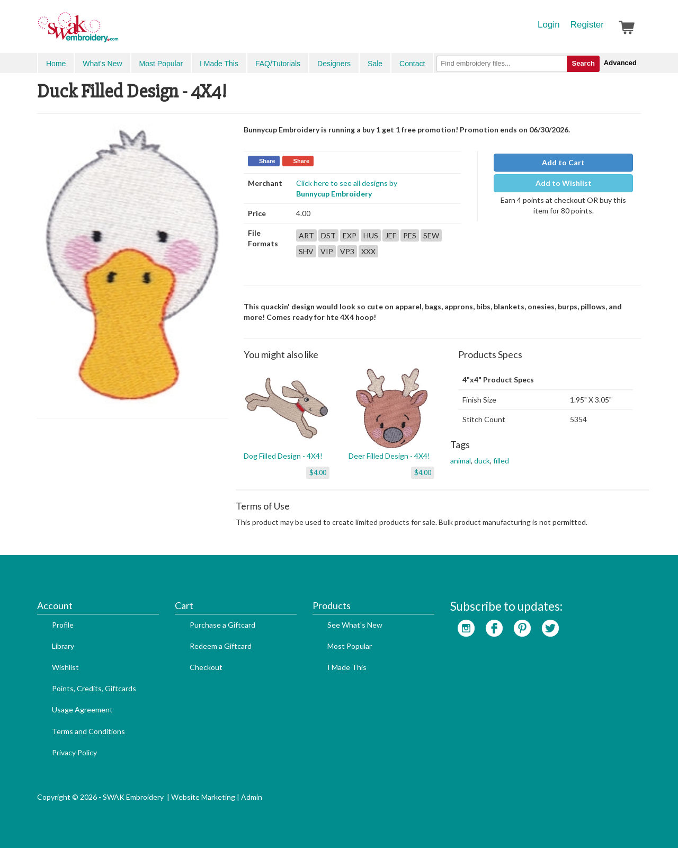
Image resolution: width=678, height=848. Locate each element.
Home (56, 63)
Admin (251, 796)
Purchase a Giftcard (222, 624)
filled (501, 460)
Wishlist (65, 667)
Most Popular (161, 63)
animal (460, 460)
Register (587, 25)
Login (549, 25)
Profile (63, 624)
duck (482, 460)
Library (63, 645)
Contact (412, 63)
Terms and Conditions (88, 731)
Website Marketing (203, 796)
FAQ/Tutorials (277, 63)
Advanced (620, 63)
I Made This (219, 63)
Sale (375, 63)
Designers (334, 63)
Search (583, 63)
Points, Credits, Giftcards (94, 688)
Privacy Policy (74, 752)
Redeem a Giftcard (221, 645)
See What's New (354, 624)
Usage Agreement (82, 709)
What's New (102, 63)
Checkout (206, 667)
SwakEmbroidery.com (116, 32)
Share (267, 161)
